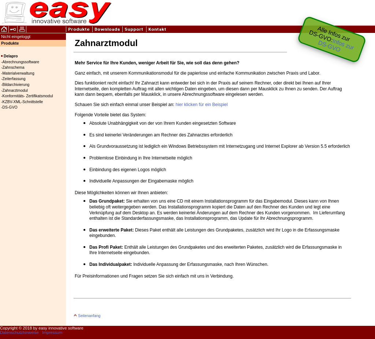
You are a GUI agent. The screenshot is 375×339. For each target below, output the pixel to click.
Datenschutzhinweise (19, 332)
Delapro (11, 56)
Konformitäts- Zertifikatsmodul (27, 96)
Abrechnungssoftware (20, 62)
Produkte (10, 43)
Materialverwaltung (18, 73)
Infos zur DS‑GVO (336, 45)
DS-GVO (9, 107)
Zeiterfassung (13, 79)
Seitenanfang (87, 316)
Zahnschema (13, 67)
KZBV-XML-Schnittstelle (22, 102)
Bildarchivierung (15, 85)
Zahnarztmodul (14, 90)
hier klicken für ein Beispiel (202, 104)
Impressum (52, 332)
